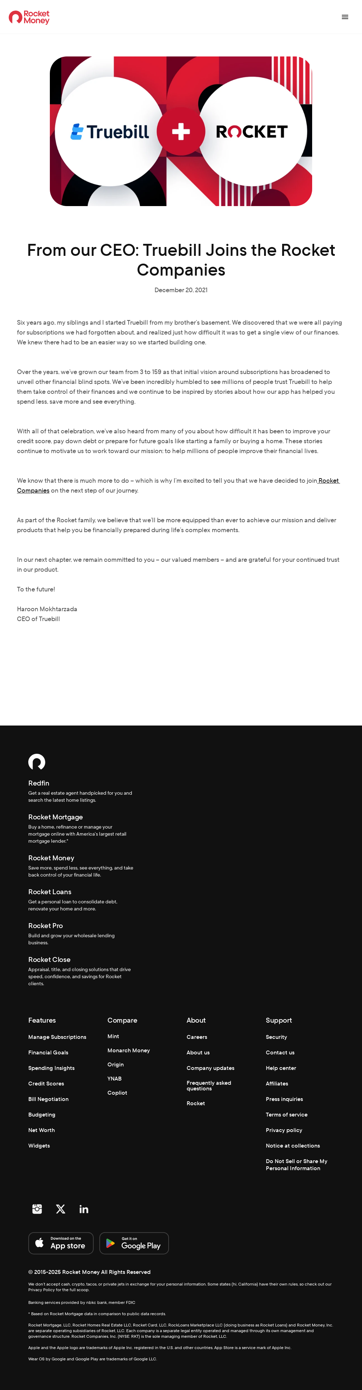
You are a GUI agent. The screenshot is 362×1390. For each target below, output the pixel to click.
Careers (197, 1037)
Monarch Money (128, 1050)
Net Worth (41, 1130)
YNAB (114, 1078)
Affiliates (277, 1083)
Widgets (39, 1145)
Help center (281, 1068)
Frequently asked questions (210, 1085)
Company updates (210, 1068)
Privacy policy (284, 1130)
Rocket (196, 1103)
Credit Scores (46, 1083)
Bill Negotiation (48, 1099)
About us (198, 1052)
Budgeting (42, 1114)
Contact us (280, 1052)
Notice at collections (293, 1145)
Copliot (117, 1092)
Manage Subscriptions (57, 1037)
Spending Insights (51, 1068)
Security (276, 1037)
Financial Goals (48, 1052)
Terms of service (287, 1114)
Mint (113, 1036)
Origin (115, 1064)
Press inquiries (284, 1099)
